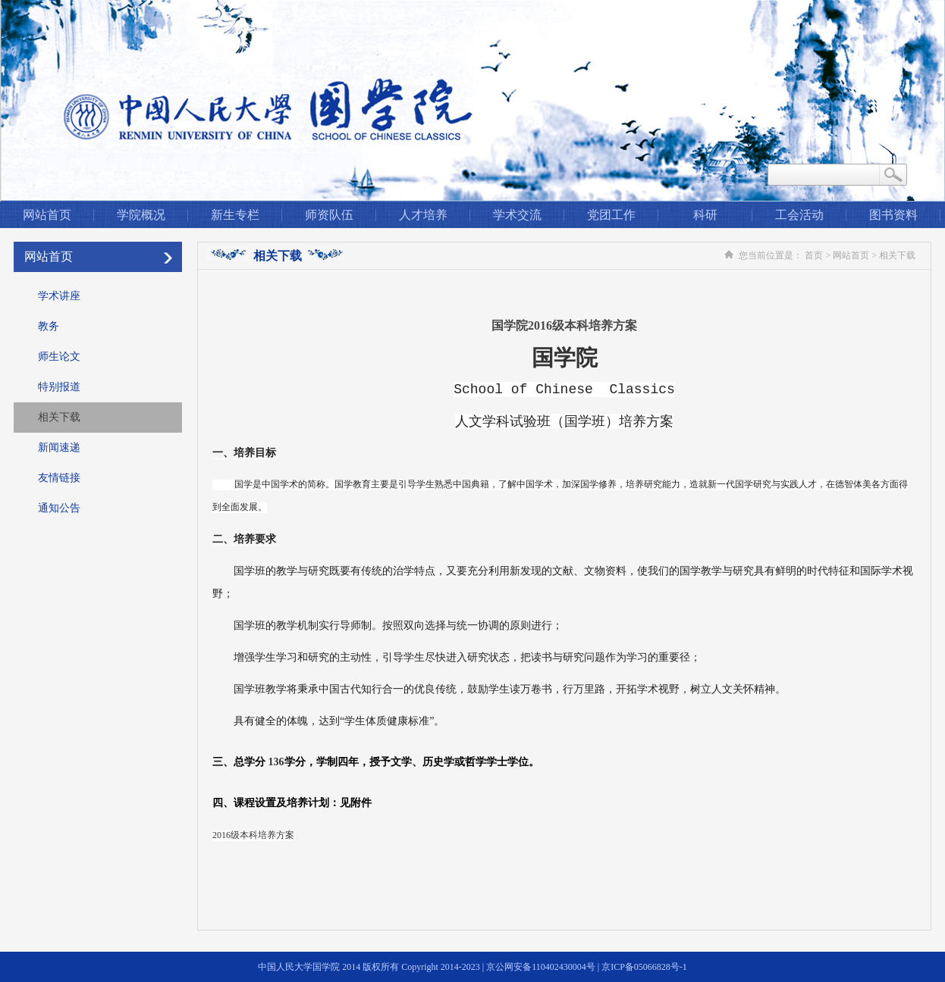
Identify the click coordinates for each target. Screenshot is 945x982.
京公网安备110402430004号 (540, 967)
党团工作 (611, 214)
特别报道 (59, 386)
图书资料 (893, 214)
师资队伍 (329, 214)
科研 (705, 214)
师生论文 (59, 356)
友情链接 (59, 477)
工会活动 (799, 214)
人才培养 (423, 214)
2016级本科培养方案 (253, 835)
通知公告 (59, 508)
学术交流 (517, 214)
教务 (48, 326)
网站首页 (47, 214)
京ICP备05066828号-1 (644, 967)
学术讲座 (59, 296)
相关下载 (59, 417)
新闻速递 (59, 447)
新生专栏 (235, 214)
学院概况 (141, 214)
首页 (814, 255)
